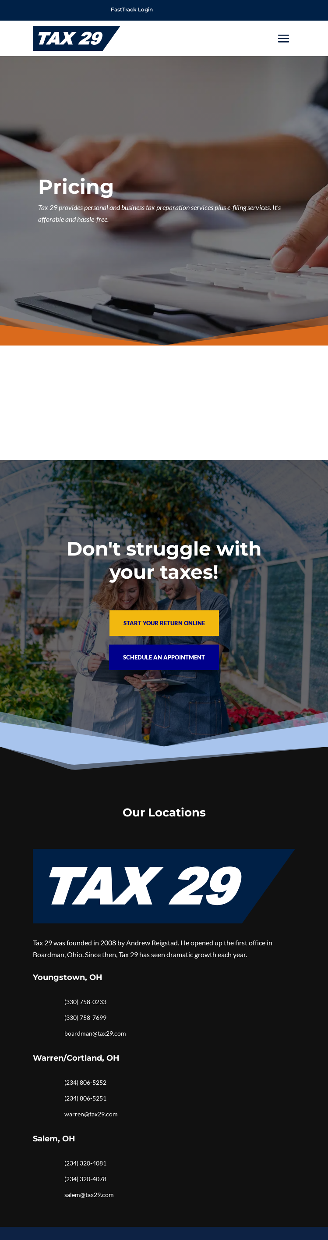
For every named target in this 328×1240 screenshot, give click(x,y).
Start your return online (164, 623)
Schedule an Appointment (164, 657)
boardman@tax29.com (95, 1033)
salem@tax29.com (89, 1194)
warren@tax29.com (91, 1114)
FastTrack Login (132, 9)
